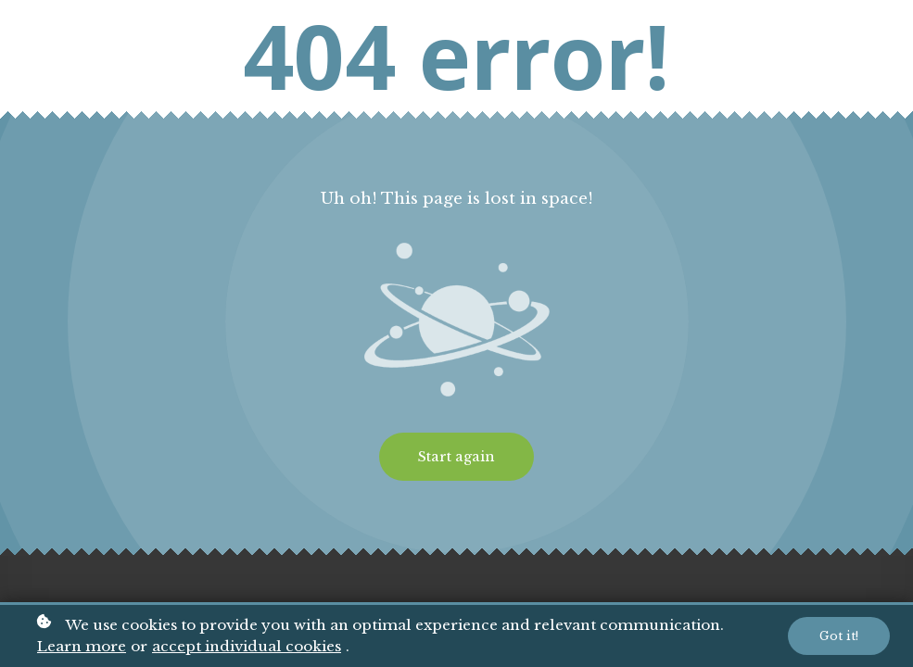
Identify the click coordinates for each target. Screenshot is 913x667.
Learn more (81, 648)
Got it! (838, 637)
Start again (456, 456)
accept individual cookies (246, 648)
